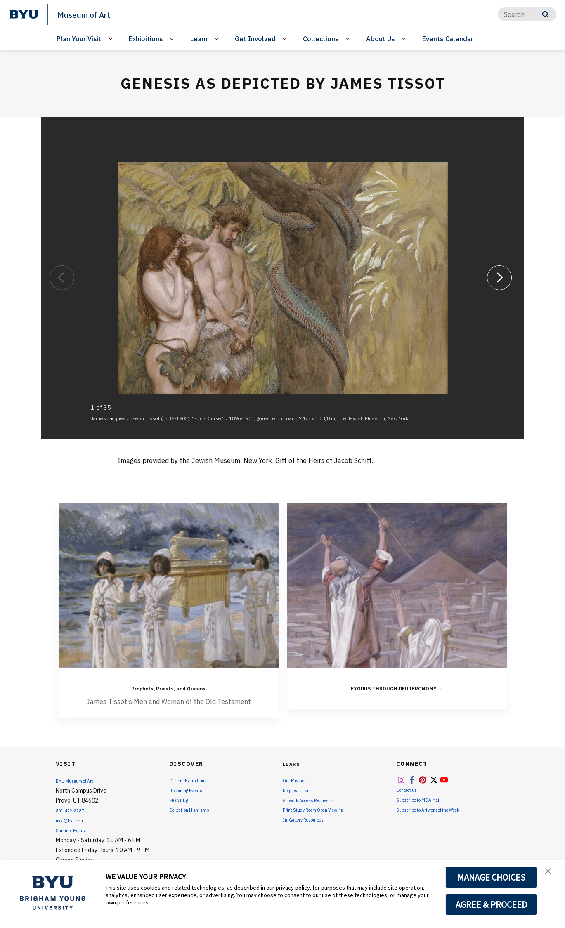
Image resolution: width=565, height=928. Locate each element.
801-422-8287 (75, 810)
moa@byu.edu (74, 820)
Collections (321, 39)
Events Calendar (447, 39)
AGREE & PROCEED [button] (491, 904)
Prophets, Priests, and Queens (168, 686)
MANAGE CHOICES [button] (491, 877)
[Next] (499, 277)
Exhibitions (146, 39)
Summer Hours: (75, 830)
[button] (551, 875)
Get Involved (255, 39)
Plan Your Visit (79, 39)
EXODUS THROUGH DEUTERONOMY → (397, 686)
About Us (380, 39)
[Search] (527, 14)
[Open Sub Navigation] (112, 39)
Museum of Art (91, 14)
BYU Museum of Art (81, 780)
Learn (199, 39)
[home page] (23, 14)
